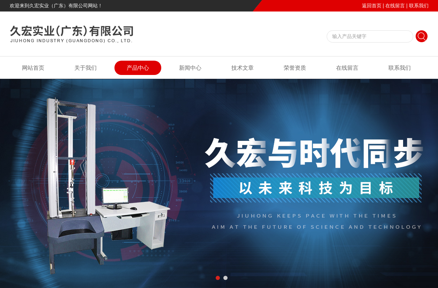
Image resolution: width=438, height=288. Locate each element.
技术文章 (242, 68)
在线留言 (395, 5)
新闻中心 (190, 68)
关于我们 (85, 68)
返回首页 (371, 5)
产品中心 (138, 68)
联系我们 (419, 5)
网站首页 (33, 68)
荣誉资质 (295, 68)
